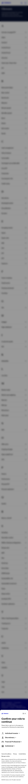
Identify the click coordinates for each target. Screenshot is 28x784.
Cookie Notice (22, 754)
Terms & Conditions (6, 754)
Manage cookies (5, 756)
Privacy (15, 754)
